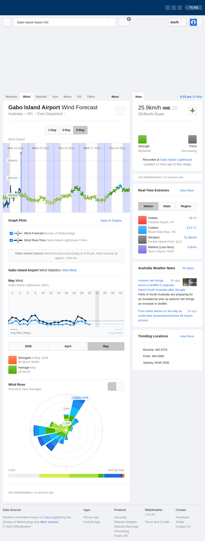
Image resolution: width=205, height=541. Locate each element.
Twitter (180, 522)
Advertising (121, 531)
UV (79, 96)
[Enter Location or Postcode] (65, 22)
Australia (15, 114)
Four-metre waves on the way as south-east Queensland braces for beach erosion (167, 315)
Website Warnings (126, 526)
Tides (91, 96)
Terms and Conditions (159, 522)
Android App (91, 522)
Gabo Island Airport (67, 113)
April (67, 346)
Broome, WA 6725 (155, 349)
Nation (148, 206)
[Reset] (103, 22)
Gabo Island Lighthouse (176, 159)
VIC (30, 114)
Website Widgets (125, 522)
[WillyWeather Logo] (24, 8)
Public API (121, 536)
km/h (175, 22)
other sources (49, 522)
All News (188, 268)
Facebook (182, 517)
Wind (26, 96)
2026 (28, 346)
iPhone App (91, 517)
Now (138, 96)
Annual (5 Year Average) (24, 389)
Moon (68, 96)
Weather (11, 96)
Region (186, 206)
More (115, 96)
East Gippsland (50, 114)
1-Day (52, 130)
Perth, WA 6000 (153, 356)
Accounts (120, 517)
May (106, 346)
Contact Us (183, 526)
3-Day (66, 130)
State (167, 206)
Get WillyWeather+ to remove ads (160, 177)
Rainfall (41, 96)
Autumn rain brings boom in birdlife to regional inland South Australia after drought (167, 292)
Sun (55, 96)
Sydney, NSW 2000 (156, 362)
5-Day (80, 130)
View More (187, 190)
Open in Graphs (111, 220)
